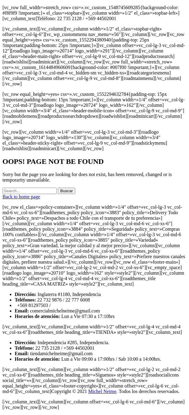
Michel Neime (102, 391)
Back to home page (21, 196)
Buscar (66, 191)
